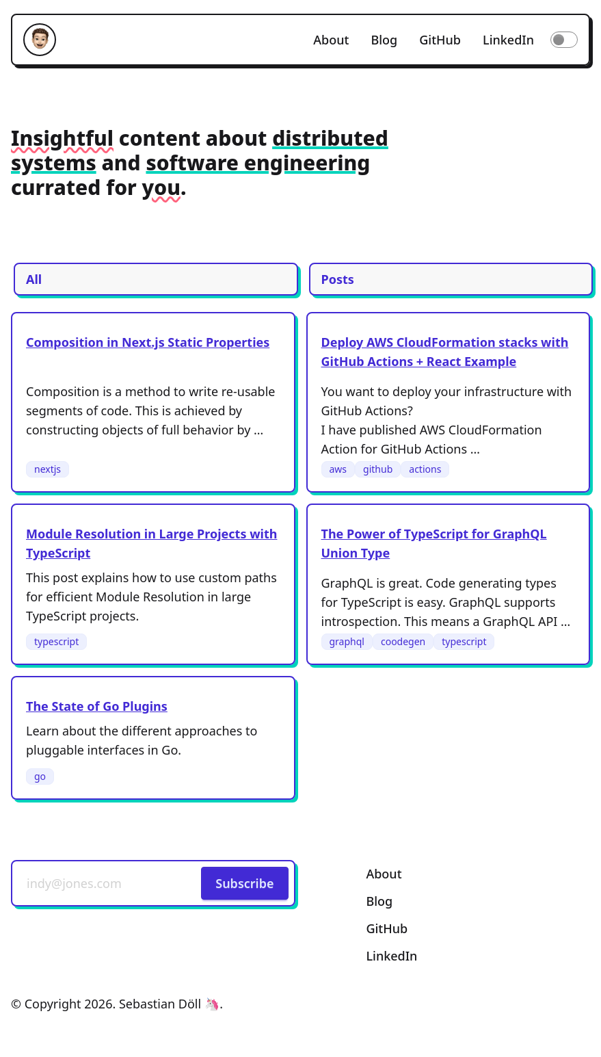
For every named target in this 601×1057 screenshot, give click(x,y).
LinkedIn (508, 39)
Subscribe (244, 883)
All (34, 279)
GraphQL (347, 583)
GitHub (440, 39)
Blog (384, 39)
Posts (337, 279)
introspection (359, 621)
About (331, 39)
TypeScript (371, 602)
